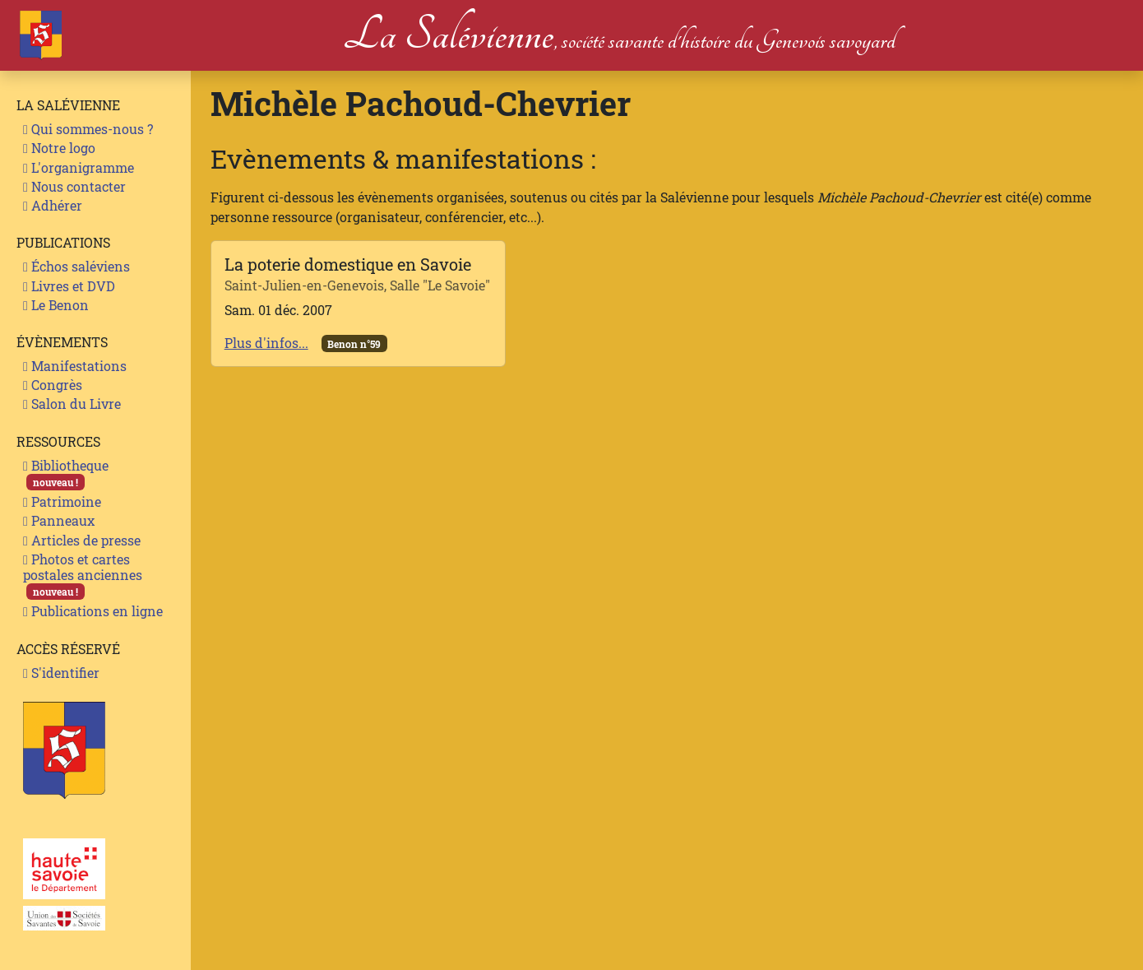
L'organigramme (78, 167)
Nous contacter (74, 186)
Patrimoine (62, 501)
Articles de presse (82, 540)
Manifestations (75, 365)
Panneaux (59, 520)
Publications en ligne (93, 611)
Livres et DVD (69, 286)
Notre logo (59, 147)
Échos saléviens (76, 266)
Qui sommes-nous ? (88, 128)
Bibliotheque (66, 473)
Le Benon (56, 304)
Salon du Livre (72, 403)
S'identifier (61, 672)
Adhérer (52, 205)
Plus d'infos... (266, 342)
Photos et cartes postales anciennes (82, 575)
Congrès (52, 384)
